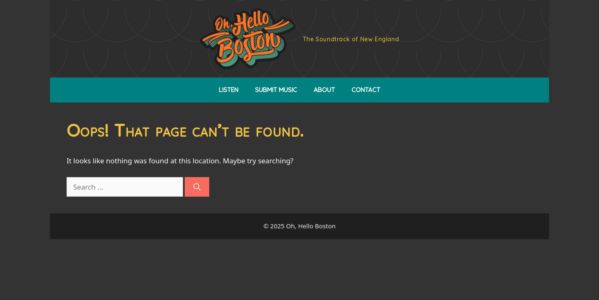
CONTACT (365, 90)
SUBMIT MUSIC (276, 90)
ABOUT (324, 90)
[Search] (197, 187)
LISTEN (228, 90)
